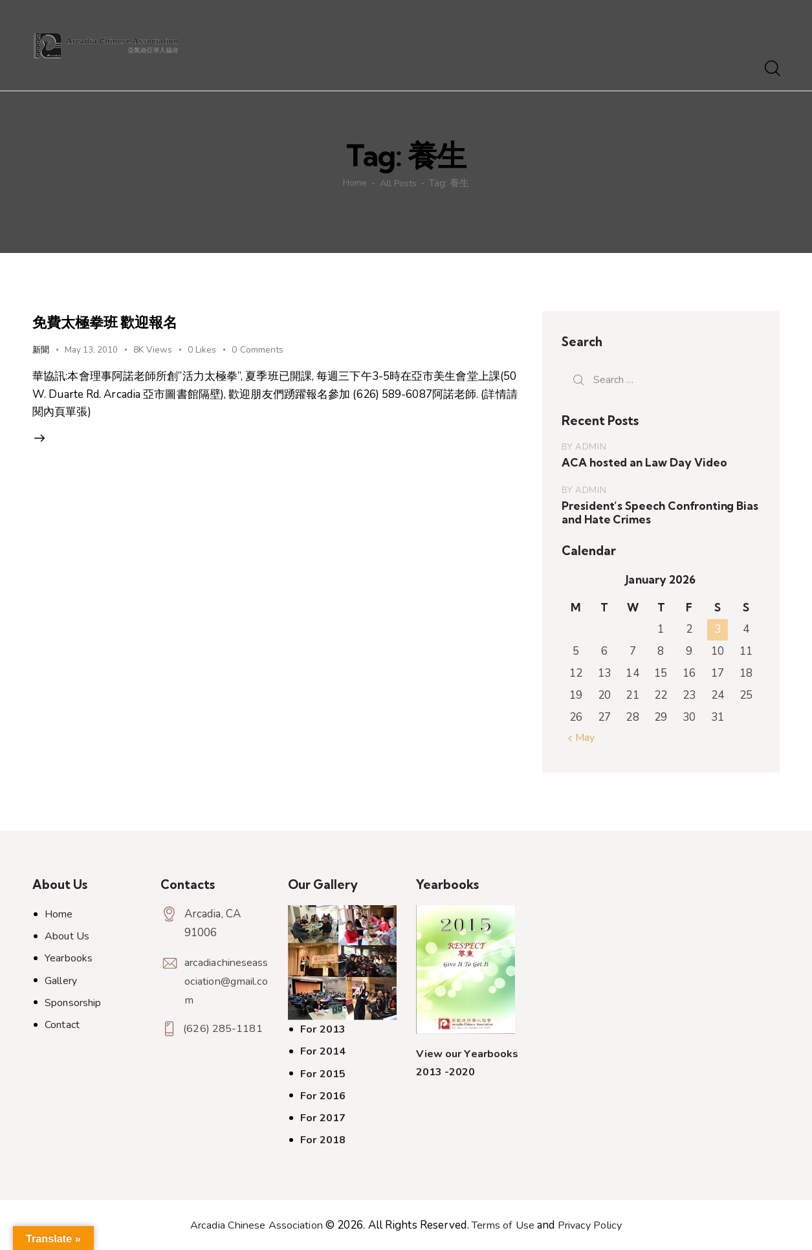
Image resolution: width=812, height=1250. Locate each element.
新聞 (41, 349)
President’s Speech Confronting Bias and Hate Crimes (658, 512)
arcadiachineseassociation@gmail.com (226, 981)
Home (354, 183)
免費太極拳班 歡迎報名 (123, 320)
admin (590, 446)
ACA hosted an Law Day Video (643, 462)
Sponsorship (73, 1003)
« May (582, 737)
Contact (62, 1025)
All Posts (400, 183)
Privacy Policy (595, 1224)
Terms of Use (503, 1224)
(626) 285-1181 (223, 1029)
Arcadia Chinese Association (252, 1224)
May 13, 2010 (93, 350)
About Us (67, 936)
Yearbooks (69, 958)
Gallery (61, 980)
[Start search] (771, 69)
